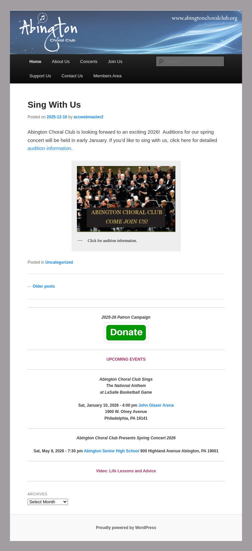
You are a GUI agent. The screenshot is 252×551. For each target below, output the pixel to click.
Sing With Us (54, 105)
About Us (61, 61)
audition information (49, 148)
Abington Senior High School (111, 451)
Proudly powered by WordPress (126, 527)
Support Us (40, 75)
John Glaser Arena (156, 405)
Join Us (115, 61)
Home (35, 61)
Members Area (108, 75)
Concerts (89, 61)
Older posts (41, 286)
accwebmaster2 (88, 117)
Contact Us (72, 75)
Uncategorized (59, 262)
